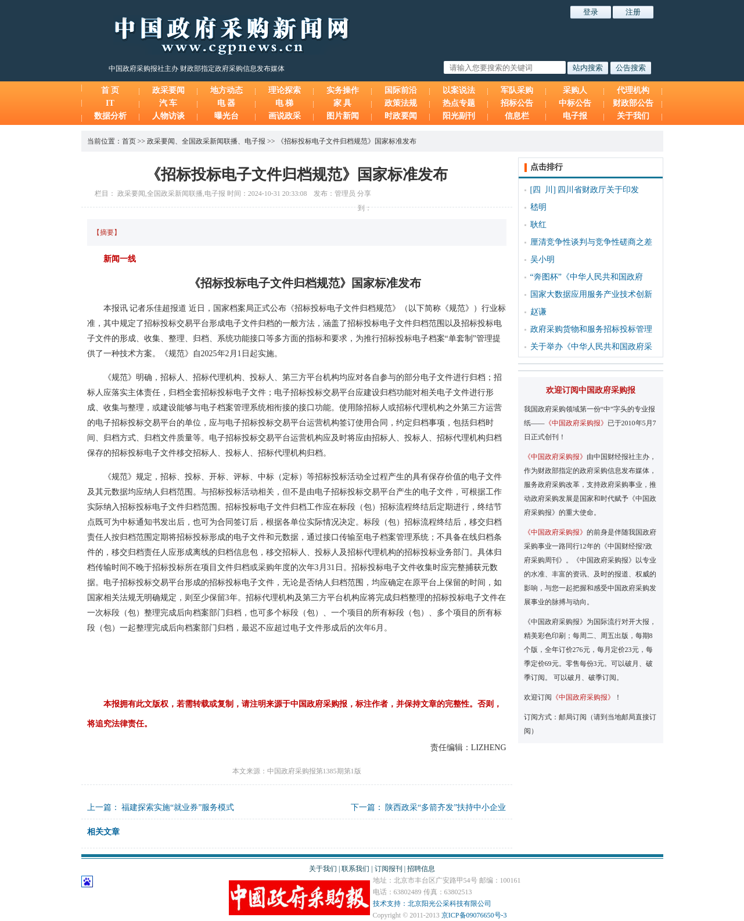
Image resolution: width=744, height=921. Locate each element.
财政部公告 (633, 103)
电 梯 (284, 103)
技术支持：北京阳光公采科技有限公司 (432, 904)
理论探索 (284, 90)
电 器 (226, 103)
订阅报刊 (388, 869)
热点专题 (459, 103)
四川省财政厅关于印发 (598, 189)
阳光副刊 (459, 116)
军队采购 (517, 90)
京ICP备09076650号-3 (474, 915)
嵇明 (538, 207)
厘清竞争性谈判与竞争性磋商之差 (591, 242)
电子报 (575, 116)
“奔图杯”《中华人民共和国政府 (586, 277)
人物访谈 (168, 116)
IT (110, 103)
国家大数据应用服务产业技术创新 (591, 294)
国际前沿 (400, 90)
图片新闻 (342, 116)
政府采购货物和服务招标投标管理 (591, 329)
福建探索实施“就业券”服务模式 (177, 807)
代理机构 (633, 90)
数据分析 (110, 116)
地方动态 (226, 90)
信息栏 (517, 116)
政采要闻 (168, 90)
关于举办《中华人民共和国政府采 (591, 346)
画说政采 (284, 116)
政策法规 (400, 103)
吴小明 (542, 259)
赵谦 (538, 311)
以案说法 (459, 90)
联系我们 (355, 869)
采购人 (575, 90)
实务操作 (342, 90)
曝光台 (226, 116)
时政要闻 (400, 116)
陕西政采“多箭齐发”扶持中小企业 (445, 807)
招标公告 (517, 103)
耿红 (538, 224)
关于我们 (633, 116)
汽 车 (168, 103)
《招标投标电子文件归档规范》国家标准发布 (346, 141)
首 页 (110, 90)
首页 (129, 141)
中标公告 (575, 103)
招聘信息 (421, 869)
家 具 (342, 103)
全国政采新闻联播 (210, 141)
